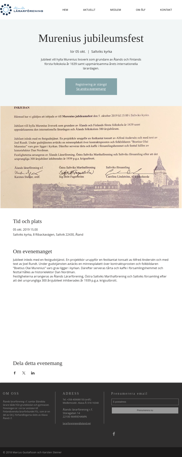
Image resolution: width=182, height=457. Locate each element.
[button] (89, 10)
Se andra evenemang (91, 89)
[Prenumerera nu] (145, 410)
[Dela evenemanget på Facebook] (14, 372)
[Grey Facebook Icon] (113, 433)
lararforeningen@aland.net (77, 423)
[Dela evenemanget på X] (24, 372)
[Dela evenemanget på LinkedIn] (33, 372)
